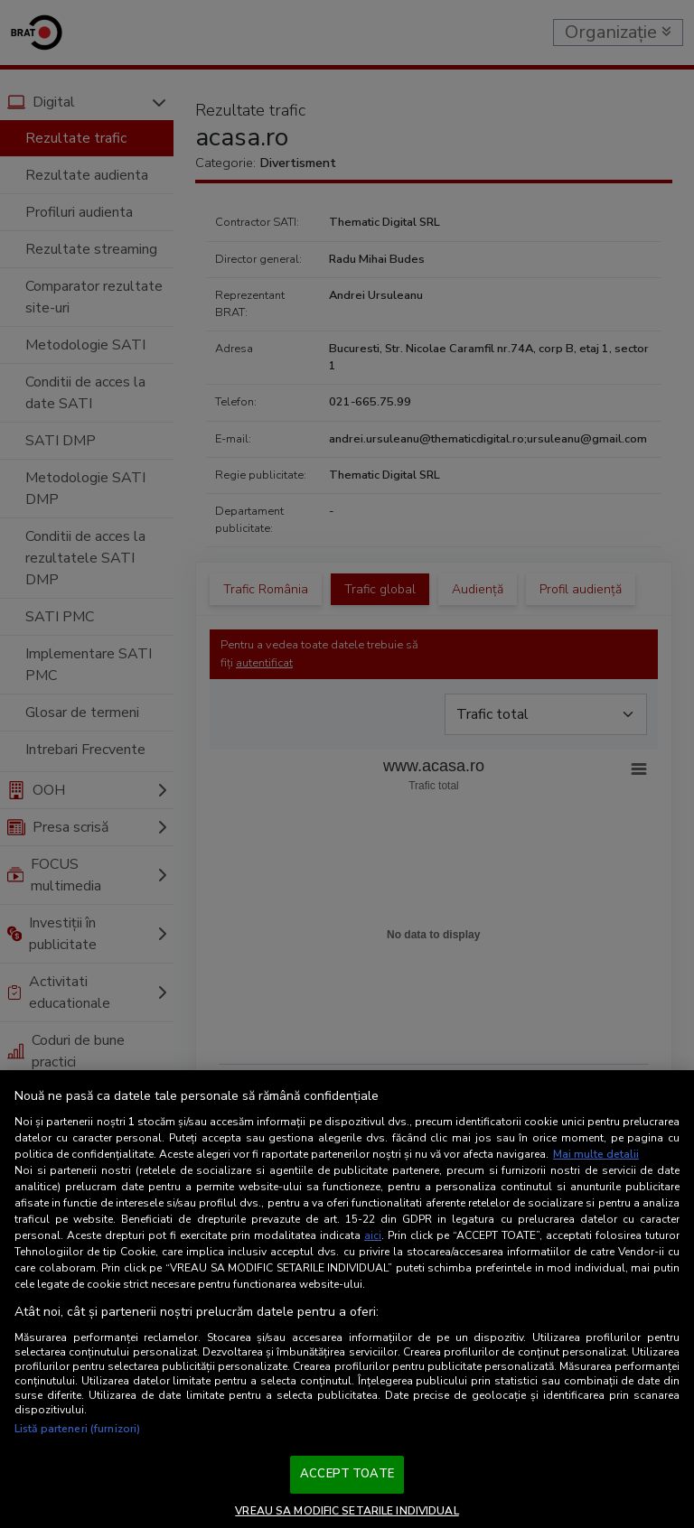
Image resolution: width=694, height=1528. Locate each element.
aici (372, 1235)
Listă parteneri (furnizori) (77, 1428)
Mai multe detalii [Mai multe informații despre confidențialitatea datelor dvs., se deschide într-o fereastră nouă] (596, 1154)
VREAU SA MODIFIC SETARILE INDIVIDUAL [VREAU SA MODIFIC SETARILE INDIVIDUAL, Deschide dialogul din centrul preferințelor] (346, 1511)
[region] (347, 1299)
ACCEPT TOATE (347, 1474)
